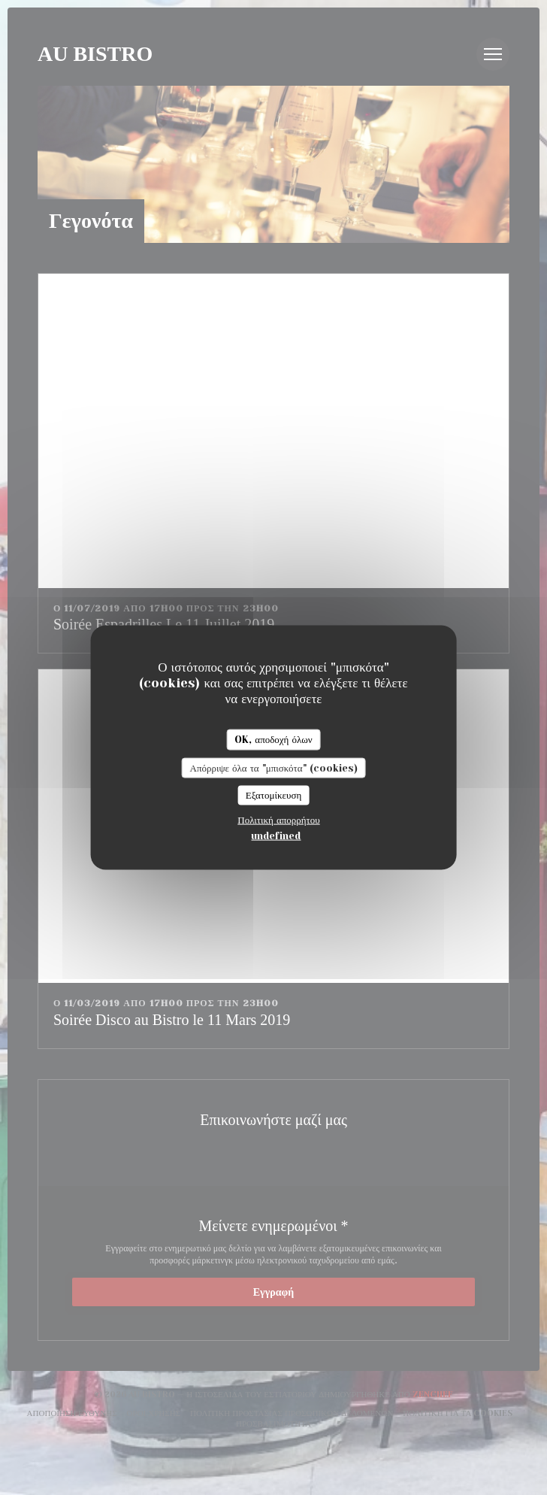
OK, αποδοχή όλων (273, 739)
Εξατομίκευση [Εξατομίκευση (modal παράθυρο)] (274, 795)
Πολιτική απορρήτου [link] (278, 819)
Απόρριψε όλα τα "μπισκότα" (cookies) (273, 767)
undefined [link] (276, 835)
